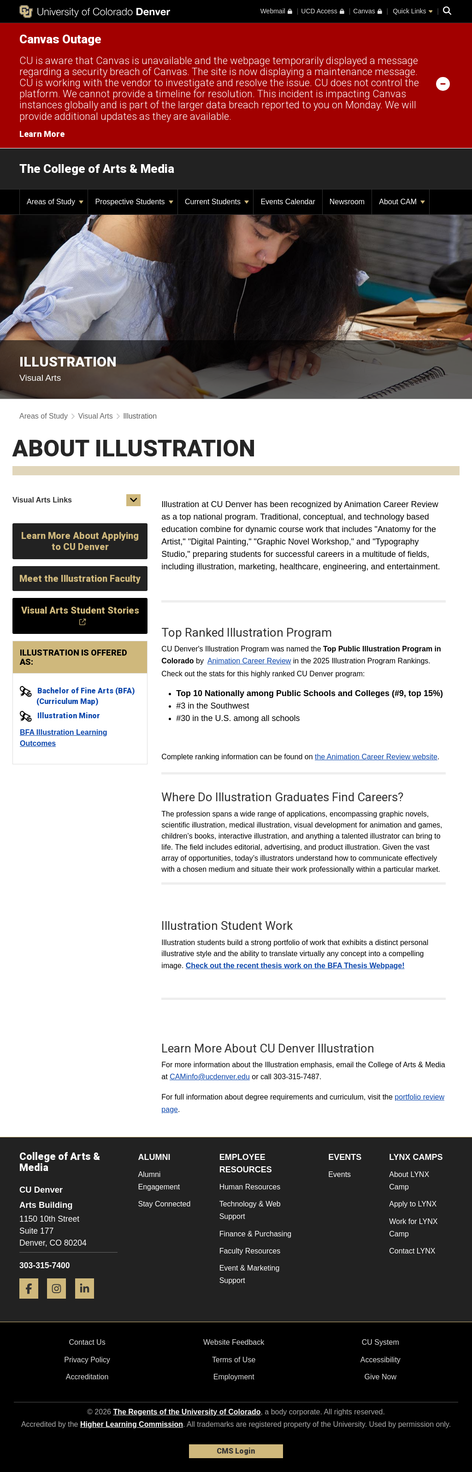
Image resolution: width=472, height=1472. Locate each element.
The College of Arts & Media (96, 169)
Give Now (380, 1377)
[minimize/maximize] (443, 83)
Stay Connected (164, 1204)
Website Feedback (233, 1342)
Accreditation (87, 1377)
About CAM (402, 202)
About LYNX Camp (409, 1181)
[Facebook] (32, 1302)
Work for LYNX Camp (413, 1228)
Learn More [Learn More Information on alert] (42, 134)
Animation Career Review (249, 661)
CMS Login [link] (236, 1451)
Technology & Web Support (250, 1210)
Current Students (217, 202)
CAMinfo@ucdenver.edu (210, 1077)
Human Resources (250, 1187)
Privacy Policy (87, 1360)
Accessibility (380, 1360)
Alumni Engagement (159, 1181)
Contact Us (87, 1342)
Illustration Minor (68, 715)
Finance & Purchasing (255, 1234)
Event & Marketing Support (249, 1274)
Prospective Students (134, 202)
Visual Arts (95, 416)
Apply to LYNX (413, 1204)
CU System (380, 1342)
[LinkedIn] (88, 1302)
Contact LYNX (412, 1251)
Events (339, 1174)
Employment (233, 1377)
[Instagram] (60, 1302)
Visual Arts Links (42, 500)
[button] (133, 500)
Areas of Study (55, 202)
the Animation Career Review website (376, 757)
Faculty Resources (250, 1251)
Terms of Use (233, 1360)
